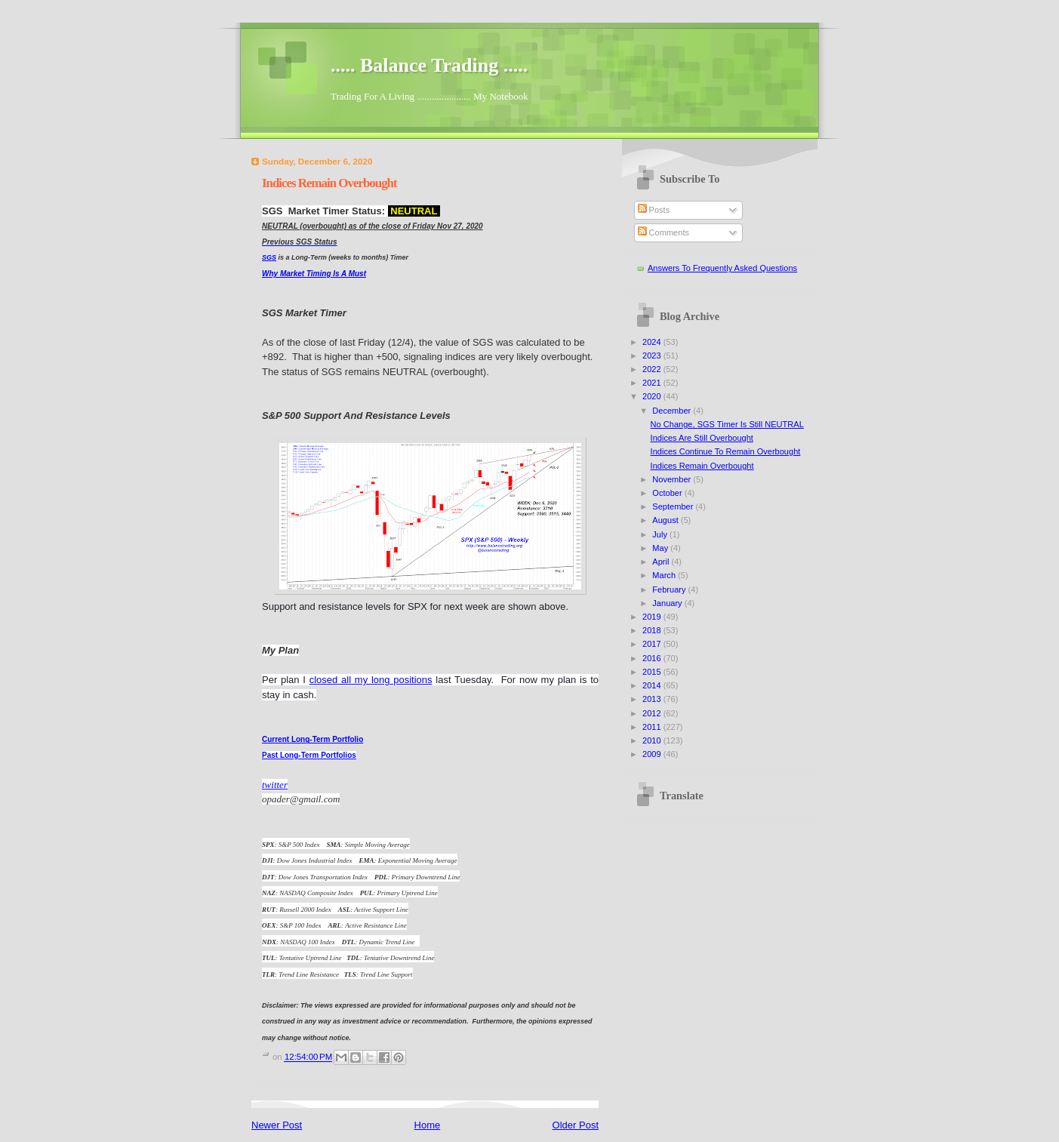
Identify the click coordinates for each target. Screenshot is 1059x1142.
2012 (652, 713)
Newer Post (276, 1125)
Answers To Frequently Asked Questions (722, 267)
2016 (652, 658)
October (668, 492)
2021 (652, 382)
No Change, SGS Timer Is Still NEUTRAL (727, 424)
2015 (652, 671)
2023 (652, 355)
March (665, 575)
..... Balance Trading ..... (429, 65)
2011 (652, 726)
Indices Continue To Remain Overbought (726, 451)
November (672, 479)
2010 (652, 740)
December (672, 410)
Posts (654, 209)
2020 (652, 396)
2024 (652, 341)
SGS (269, 257)
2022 (652, 369)
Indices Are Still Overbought (702, 437)
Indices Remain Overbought (702, 465)
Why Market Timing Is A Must (314, 273)
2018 (652, 630)
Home (427, 1125)
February (670, 589)
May (661, 548)
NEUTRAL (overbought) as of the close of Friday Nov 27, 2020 (372, 226)
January (668, 603)
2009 (652, 754)
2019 (652, 616)
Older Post (576, 1125)
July (661, 534)
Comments (663, 232)
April (661, 561)
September (673, 506)
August (666, 520)
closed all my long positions (371, 679)
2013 (652, 698)
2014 (652, 685)
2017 (652, 643)
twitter (275, 784)
